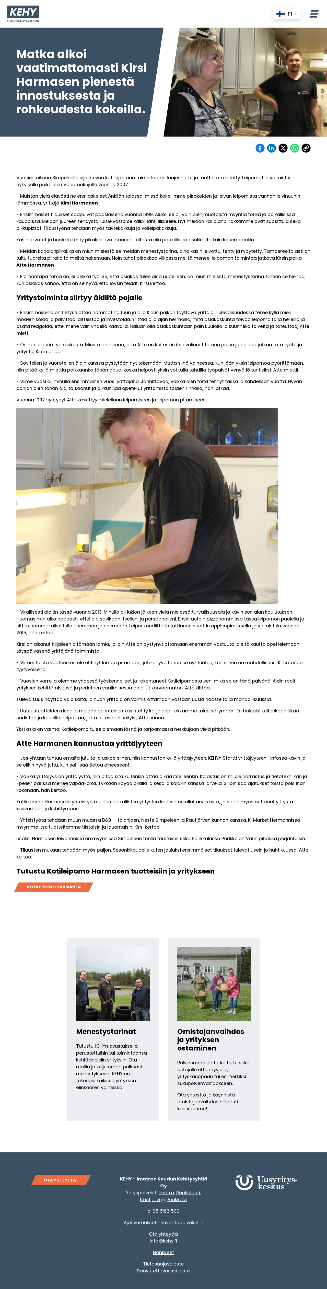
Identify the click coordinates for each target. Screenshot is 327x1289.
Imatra (166, 1192)
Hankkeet (163, 1252)
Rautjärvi (150, 1199)
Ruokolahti (188, 1192)
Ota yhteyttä (191, 1095)
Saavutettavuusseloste (163, 1271)
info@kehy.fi (163, 1241)
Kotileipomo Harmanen (54, 887)
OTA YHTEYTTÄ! (61, 1180)
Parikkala (177, 1199)
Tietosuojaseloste (163, 1264)
